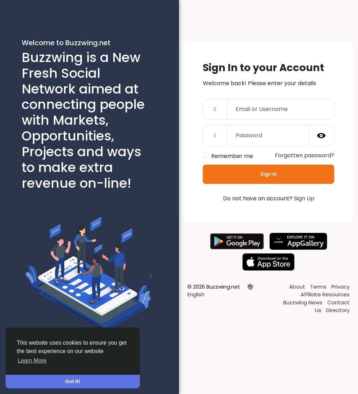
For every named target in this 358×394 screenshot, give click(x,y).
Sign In (268, 174)
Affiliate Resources (325, 294)
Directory (338, 310)
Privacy (340, 286)
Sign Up (304, 198)
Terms (319, 286)
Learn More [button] (32, 361)
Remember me (232, 156)
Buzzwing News (303, 302)
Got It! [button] (72, 381)
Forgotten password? (304, 155)
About (298, 286)
